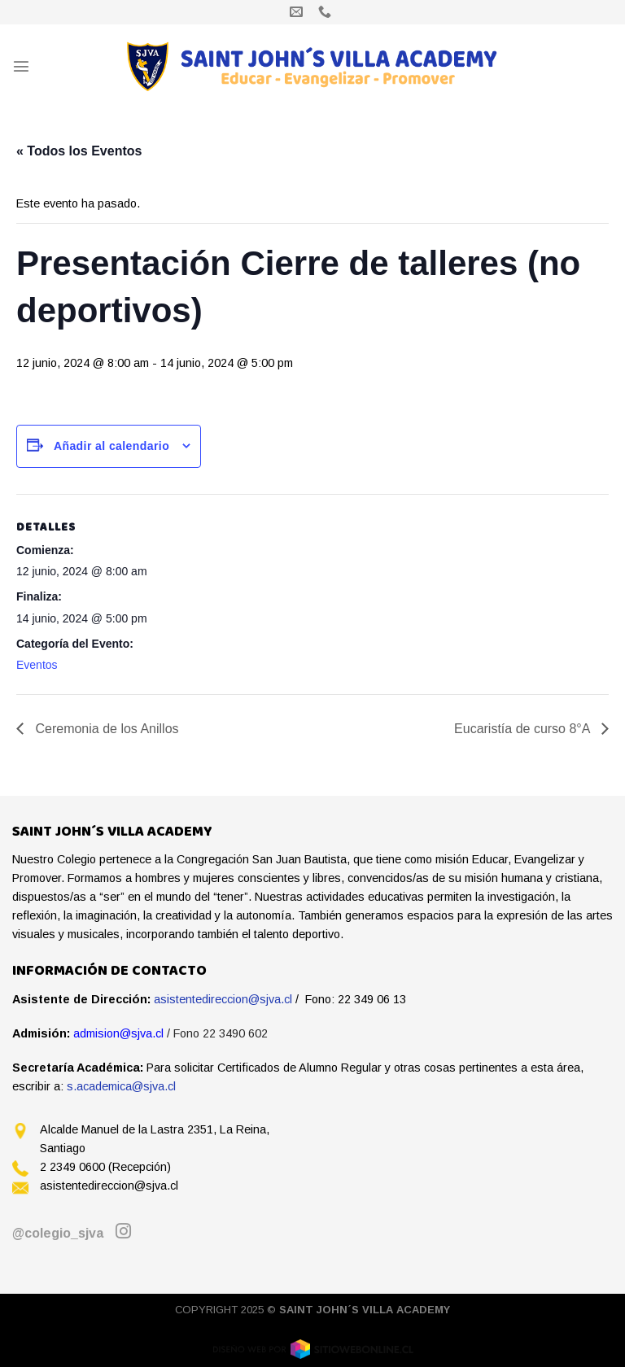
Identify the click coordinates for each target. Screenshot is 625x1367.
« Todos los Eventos (79, 151)
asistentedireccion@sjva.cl (223, 999)
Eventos (37, 664)
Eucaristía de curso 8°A (523, 729)
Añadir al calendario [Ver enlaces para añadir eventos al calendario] (111, 445)
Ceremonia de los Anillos (105, 729)
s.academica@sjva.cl (121, 1086)
